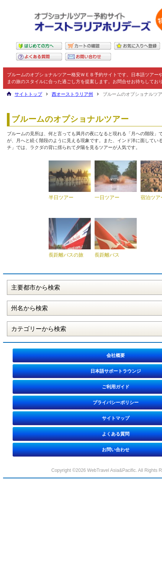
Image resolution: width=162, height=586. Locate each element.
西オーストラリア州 (72, 94)
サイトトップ (28, 94)
